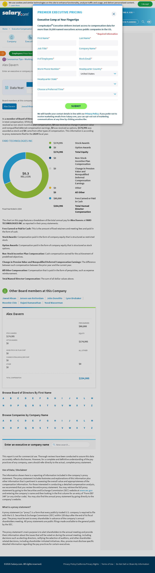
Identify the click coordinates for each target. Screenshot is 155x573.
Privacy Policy (92, 113)
